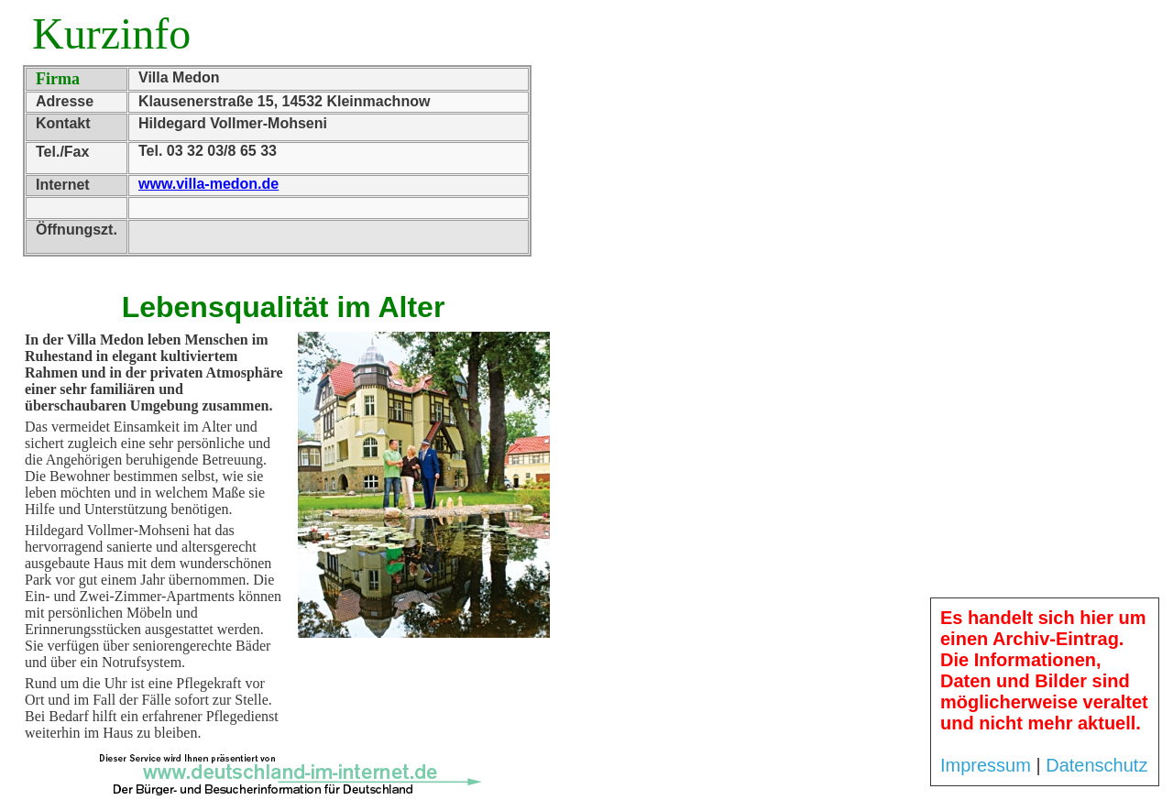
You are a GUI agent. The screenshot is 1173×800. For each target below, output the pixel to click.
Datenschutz (1096, 765)
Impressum (985, 765)
